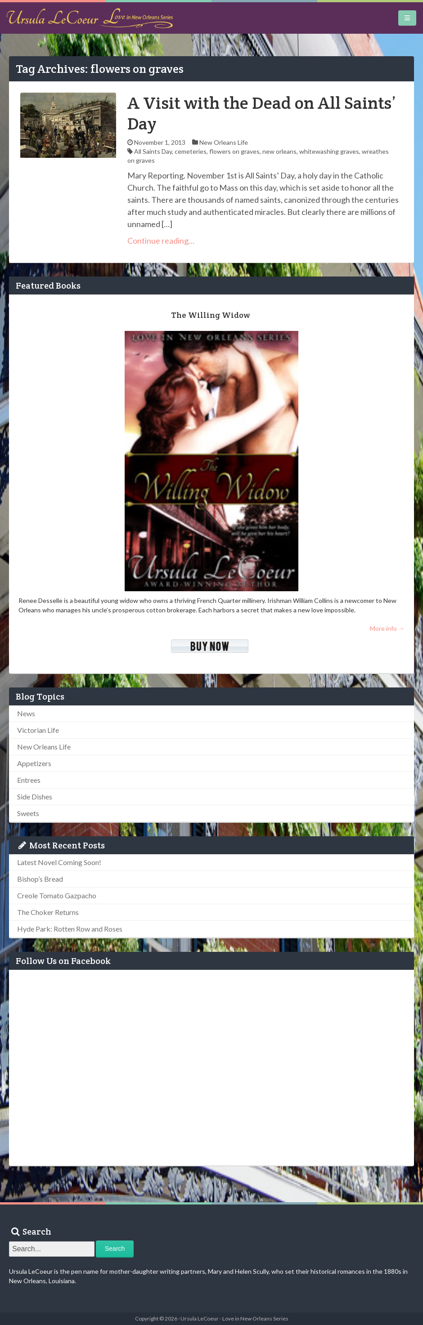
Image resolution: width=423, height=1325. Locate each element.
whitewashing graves (329, 151)
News (26, 713)
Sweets (28, 813)
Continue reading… (160, 240)
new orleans (279, 151)
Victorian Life (38, 730)
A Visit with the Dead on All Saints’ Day (261, 113)
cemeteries (191, 151)
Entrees (28, 780)
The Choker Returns (48, 912)
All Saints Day (153, 151)
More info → (387, 628)
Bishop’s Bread (40, 878)
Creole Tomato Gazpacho (56, 895)
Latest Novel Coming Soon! (59, 862)
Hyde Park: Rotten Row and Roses (69, 928)
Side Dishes (34, 796)
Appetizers (34, 763)
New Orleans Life (223, 142)
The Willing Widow (210, 315)
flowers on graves (234, 151)
